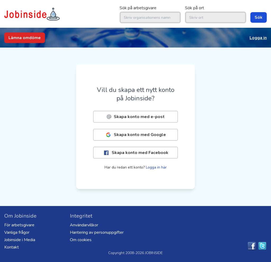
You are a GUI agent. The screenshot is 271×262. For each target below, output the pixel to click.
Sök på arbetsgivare (138, 8)
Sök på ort (194, 8)
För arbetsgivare (19, 225)
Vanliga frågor (16, 232)
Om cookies (81, 240)
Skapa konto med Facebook (135, 152)
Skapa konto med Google (135, 135)
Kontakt (11, 247)
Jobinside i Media (19, 240)
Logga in (258, 38)
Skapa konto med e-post (135, 117)
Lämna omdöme (24, 38)
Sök (259, 17)
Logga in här (156, 167)
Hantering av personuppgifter (97, 232)
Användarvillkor (84, 225)
